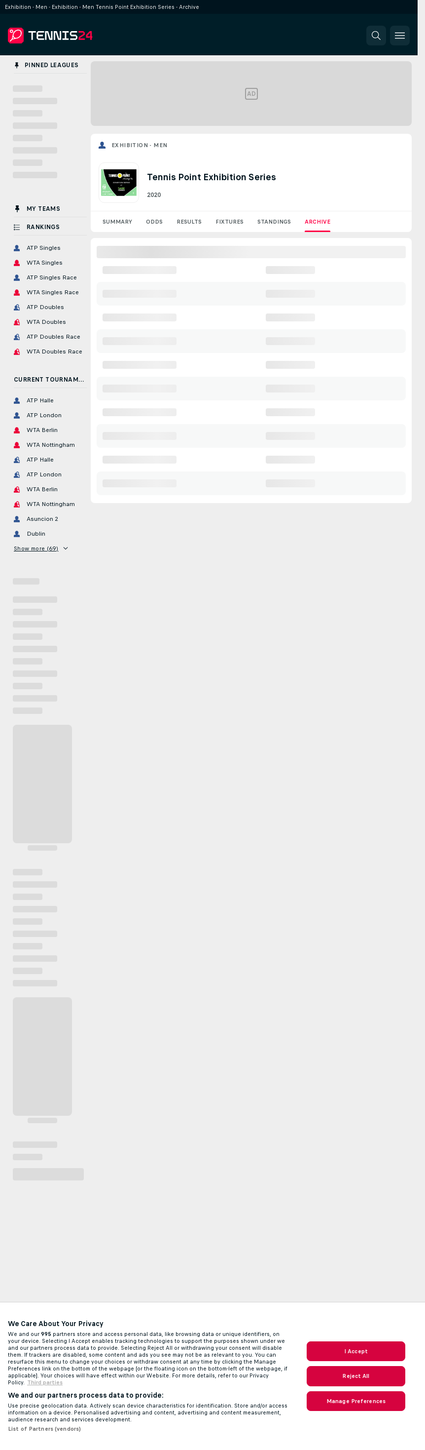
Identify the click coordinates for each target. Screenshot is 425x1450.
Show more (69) (41, 548)
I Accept (356, 1351)
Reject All (355, 1375)
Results (189, 221)
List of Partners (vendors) (44, 1428)
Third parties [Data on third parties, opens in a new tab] (45, 1382)
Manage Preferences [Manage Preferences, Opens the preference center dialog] (356, 1401)
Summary (117, 221)
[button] (376, 35)
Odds (154, 221)
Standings (274, 221)
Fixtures (229, 221)
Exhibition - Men (139, 145)
